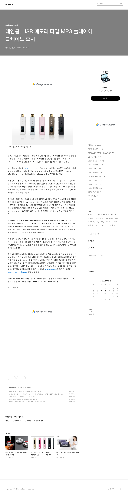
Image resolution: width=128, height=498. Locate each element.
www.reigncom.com (32, 168)
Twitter (100, 255)
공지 (90, 200)
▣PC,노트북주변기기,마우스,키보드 (101, 153)
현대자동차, (98, 218)
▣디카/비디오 (94, 157)
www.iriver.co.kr (51, 269)
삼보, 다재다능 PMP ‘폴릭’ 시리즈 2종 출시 (22, 399)
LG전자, (113, 215)
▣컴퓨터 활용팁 (95, 188)
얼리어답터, (91, 222)
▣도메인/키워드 (94, 184)
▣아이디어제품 (95, 172)
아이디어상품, (110, 218)
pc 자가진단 (93, 196)
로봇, (103, 218)
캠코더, (90, 215)
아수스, (97, 225)
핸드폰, (106, 225)
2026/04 (105, 281)
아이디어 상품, (101, 215)
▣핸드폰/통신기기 (96, 161)
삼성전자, (107, 222)
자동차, (117, 218)
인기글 (97, 234)
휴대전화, (91, 225)
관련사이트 (111, 489)
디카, (97, 222)
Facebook (92, 255)
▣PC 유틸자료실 (94, 192)
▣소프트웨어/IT (95, 180)
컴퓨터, (108, 215)
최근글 (90, 234)
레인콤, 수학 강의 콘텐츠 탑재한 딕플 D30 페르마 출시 (26, 401)
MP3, (101, 225)
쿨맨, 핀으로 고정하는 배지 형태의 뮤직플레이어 (24, 391)
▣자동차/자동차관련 (96, 176)
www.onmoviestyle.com (17, 272)
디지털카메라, (115, 222)
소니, (94, 215)
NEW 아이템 (94, 145)
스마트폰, (91, 218)
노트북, (102, 222)
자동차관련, (112, 225)
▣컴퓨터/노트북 (95, 149)
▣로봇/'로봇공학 (95, 169)
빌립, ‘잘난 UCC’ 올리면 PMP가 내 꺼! (20, 396)
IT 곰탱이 (9, 4)
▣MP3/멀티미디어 (14, 387)
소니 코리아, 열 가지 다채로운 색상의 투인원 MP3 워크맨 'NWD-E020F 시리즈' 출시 (35, 394)
